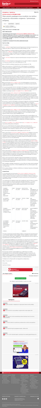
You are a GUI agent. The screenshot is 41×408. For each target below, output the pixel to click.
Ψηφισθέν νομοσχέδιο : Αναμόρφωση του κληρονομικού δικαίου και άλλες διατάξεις (18, 304)
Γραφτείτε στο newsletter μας (19, 398)
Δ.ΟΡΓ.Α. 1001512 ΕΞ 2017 (15, 93)
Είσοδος (36, 1)
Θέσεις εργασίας (4, 406)
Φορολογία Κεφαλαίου (25, 389)
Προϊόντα (8, 405)
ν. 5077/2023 (7, 57)
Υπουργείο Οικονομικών (25, 376)
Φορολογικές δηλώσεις (6, 381)
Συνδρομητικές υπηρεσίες (6, 375)
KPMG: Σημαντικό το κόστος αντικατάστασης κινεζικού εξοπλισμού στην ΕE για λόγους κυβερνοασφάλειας (18, 317)
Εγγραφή (32, 1)
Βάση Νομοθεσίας (6, 376)
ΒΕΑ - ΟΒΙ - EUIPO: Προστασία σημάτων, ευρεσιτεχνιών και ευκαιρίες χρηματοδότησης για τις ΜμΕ (19, 335)
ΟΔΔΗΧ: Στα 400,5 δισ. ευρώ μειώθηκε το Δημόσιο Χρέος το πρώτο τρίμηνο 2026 (17, 310)
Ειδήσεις (4, 7)
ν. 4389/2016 (10, 51)
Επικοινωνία (4, 1)
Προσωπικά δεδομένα (29, 405)
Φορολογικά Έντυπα (15, 381)
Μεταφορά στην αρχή (7, 372)
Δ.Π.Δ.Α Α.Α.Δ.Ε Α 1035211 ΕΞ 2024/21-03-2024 (19, 150)
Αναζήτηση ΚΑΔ (33, 385)
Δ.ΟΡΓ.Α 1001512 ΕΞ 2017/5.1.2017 (16, 247)
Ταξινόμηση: (34, 275)
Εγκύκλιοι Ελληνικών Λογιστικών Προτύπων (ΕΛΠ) (25, 381)
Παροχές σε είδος (33, 379)
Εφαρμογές (31, 7)
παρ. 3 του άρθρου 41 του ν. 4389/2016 (21, 90)
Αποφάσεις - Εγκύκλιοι (24, 375)
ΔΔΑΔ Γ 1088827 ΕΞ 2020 (15, 109)
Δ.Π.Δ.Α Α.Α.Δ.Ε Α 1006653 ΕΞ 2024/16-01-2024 (25, 33)
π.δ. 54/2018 (7, 60)
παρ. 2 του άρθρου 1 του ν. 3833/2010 (12, 122)
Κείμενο (5, 23)
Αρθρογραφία (18, 7)
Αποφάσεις (13, 7)
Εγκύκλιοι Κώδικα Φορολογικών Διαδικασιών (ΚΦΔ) (24, 385)
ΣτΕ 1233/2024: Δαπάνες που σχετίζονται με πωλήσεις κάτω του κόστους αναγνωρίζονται (19, 322)
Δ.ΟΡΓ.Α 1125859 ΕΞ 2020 (15, 82)
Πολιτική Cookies (35, 405)
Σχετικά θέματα (11, 23)
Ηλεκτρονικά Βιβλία (24, 7)
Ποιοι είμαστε (15, 405)
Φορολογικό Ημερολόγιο (16, 380)
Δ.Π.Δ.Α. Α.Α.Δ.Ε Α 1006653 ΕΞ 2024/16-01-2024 (26, 173)
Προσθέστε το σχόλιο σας (20, 278)
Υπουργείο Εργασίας (25, 390)
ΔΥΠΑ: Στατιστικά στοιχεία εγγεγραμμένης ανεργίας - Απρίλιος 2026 (15, 328)
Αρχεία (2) (17, 23)
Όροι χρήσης (4, 405)
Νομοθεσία (8, 7)
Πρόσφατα (11, 299)
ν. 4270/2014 (7, 47)
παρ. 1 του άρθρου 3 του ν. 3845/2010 (30, 122)
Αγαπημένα (14, 377)
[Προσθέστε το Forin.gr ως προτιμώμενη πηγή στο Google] (9, 26)
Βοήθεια (8, 1)
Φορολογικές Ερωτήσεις (16, 379)
